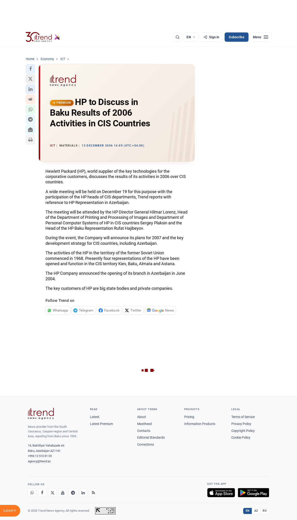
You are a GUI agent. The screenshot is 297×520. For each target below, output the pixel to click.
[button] (30, 68)
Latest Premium (101, 424)
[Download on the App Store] (221, 492)
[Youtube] (62, 492)
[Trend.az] (43, 37)
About (141, 417)
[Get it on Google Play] (253, 492)
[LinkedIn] (83, 492)
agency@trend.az (39, 461)
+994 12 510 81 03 (40, 456)
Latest (94, 417)
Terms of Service (243, 417)
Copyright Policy (243, 431)
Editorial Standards (151, 437)
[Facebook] (42, 492)
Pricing (189, 417)
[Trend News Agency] (41, 413)
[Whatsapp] (32, 492)
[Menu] (260, 37)
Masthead (144, 424)
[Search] (177, 37)
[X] (52, 492)
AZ (256, 510)
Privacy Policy (241, 424)
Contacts (143, 431)
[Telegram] (73, 492)
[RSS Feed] (93, 492)
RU (265, 510)
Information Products (199, 424)
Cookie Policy (240, 437)
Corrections (145, 444)
